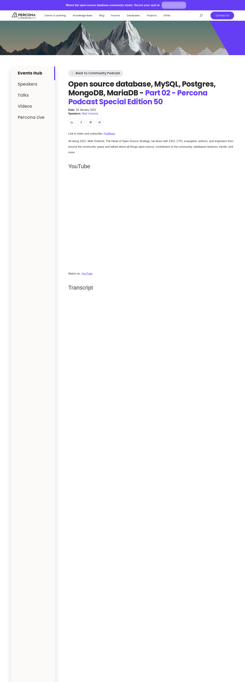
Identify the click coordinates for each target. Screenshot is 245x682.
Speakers (27, 84)
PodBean (109, 133)
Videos (25, 106)
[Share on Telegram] (90, 122)
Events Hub (30, 73)
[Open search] (201, 15)
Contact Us (222, 15)
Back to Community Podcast (95, 73)
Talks (23, 95)
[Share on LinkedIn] (72, 122)
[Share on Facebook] (81, 122)
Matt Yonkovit (90, 113)
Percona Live (31, 117)
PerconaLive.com (174, 5)
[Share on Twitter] (99, 122)
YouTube (87, 273)
